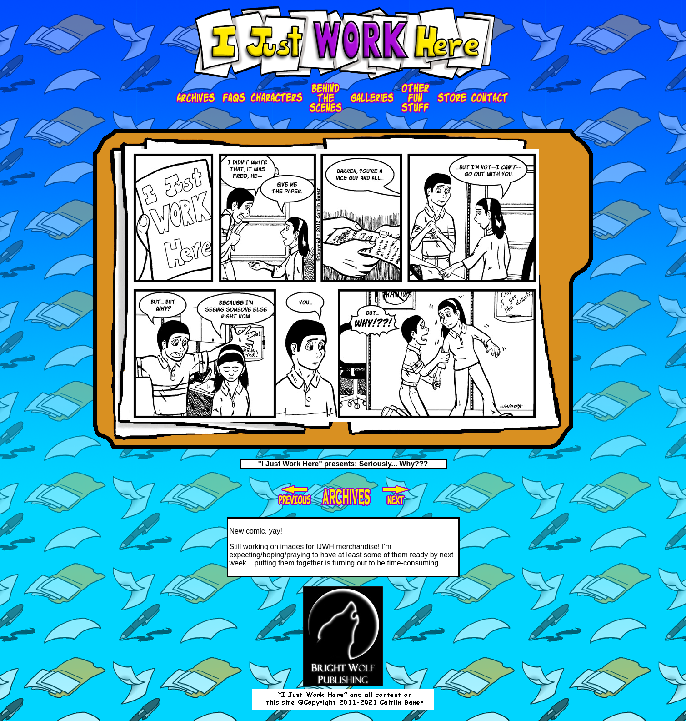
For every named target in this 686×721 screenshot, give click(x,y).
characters (277, 98)
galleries (371, 98)
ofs (414, 98)
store (450, 98)
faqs (234, 98)
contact (489, 98)
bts (325, 98)
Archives (197, 98)
